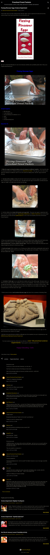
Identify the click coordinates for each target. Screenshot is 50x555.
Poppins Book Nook (14, 359)
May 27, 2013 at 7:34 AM (11, 389)
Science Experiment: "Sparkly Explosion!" (12, 516)
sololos (28, 552)
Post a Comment (6, 491)
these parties (13, 354)
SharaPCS (8, 433)
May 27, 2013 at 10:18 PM (11, 408)
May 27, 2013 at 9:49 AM (11, 398)
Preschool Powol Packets (21, 2)
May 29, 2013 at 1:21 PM (11, 421)
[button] (48, 8)
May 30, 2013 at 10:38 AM (12, 437)
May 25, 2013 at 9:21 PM (11, 381)
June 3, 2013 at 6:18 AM (11, 450)
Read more (46, 512)
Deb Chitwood (9, 402)
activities (6, 359)
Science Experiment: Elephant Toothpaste (12, 501)
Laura (7, 479)
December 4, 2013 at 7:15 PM (12, 488)
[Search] (48, 3)
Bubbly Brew (27, 213)
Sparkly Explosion (19, 215)
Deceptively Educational (11, 393)
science (22, 359)
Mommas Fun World (27, 171)
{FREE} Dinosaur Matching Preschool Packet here (12, 336)
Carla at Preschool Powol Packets (13, 377)
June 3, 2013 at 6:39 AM (11, 464)
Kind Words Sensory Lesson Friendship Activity (14, 532)
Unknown (8, 385)
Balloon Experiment (36, 213)
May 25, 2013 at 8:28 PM (11, 373)
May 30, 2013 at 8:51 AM (11, 429)
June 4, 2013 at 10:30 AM (11, 475)
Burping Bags (21, 213)
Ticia (7, 468)
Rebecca (8, 425)
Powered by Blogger (25, 549)
